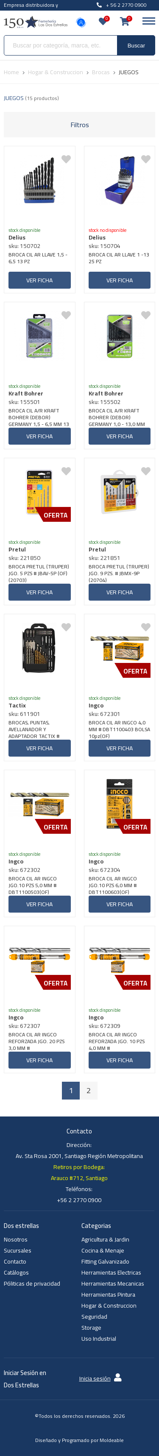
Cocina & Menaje (102, 1250)
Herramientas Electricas (111, 1272)
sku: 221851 (104, 557)
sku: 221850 (24, 557)
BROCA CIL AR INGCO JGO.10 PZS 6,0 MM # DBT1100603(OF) (113, 885)
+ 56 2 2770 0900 (122, 5)
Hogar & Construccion (109, 1305)
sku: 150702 (24, 245)
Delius (16, 237)
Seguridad (94, 1316)
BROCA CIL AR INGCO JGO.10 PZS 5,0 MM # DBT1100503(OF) (32, 885)
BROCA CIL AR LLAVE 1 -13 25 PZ (119, 258)
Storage (91, 1327)
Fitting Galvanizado (105, 1261)
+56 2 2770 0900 (79, 1199)
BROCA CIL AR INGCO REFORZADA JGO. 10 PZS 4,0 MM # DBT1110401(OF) (117, 1041)
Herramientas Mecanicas (112, 1283)
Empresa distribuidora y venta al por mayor (31, 9)
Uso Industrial (98, 1338)
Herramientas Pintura (108, 1294)
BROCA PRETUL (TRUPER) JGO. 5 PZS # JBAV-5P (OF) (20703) (38, 573)
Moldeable (112, 1440)
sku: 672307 (24, 1025)
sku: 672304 (104, 869)
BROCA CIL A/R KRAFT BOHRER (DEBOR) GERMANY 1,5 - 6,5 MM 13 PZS (38, 417)
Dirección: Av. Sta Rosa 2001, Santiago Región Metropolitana (79, 1150)
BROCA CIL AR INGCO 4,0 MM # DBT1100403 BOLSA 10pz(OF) (119, 729)
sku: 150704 (104, 245)
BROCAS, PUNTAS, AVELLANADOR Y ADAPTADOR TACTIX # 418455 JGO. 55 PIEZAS (34, 729)
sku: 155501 (24, 401)
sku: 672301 (104, 713)
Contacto (15, 1261)
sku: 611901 (24, 713)
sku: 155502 (104, 401)
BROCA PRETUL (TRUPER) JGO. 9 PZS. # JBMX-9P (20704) (119, 573)
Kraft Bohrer (25, 393)
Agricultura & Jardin (105, 1239)
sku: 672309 (104, 1025)
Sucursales (17, 1250)
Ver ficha (39, 280)
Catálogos (16, 1272)
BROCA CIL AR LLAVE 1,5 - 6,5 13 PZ (37, 258)
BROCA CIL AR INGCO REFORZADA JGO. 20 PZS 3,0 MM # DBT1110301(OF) (36, 1041)
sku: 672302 (24, 869)
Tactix (17, 705)
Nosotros (16, 1239)
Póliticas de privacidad (32, 1283)
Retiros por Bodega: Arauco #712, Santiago (79, 1172)
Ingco (96, 705)
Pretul (17, 549)
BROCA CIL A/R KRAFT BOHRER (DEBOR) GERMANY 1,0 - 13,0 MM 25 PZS (117, 417)
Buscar (136, 45)
